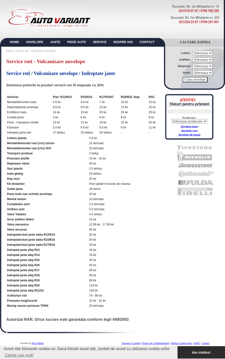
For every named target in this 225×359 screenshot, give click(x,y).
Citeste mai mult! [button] (19, 355)
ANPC (197, 343)
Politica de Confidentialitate (155, 343)
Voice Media (37, 343)
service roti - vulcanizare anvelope (36, 50)
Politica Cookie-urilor (181, 343)
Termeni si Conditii (131, 343)
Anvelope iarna (189, 126)
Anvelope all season (189, 134)
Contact (205, 343)
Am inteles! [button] (201, 352)
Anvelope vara (189, 130)
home (9, 50)
